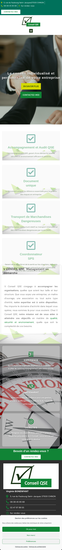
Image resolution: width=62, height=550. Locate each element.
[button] (31, 31)
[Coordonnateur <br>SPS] (31, 258)
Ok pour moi (31, 544)
